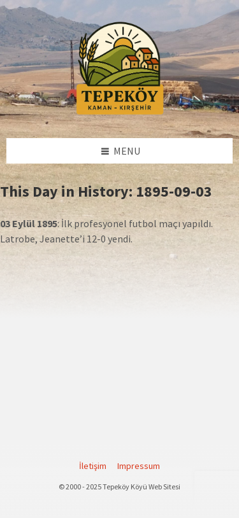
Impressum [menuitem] (138, 466)
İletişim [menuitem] (92, 466)
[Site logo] (119, 112)
